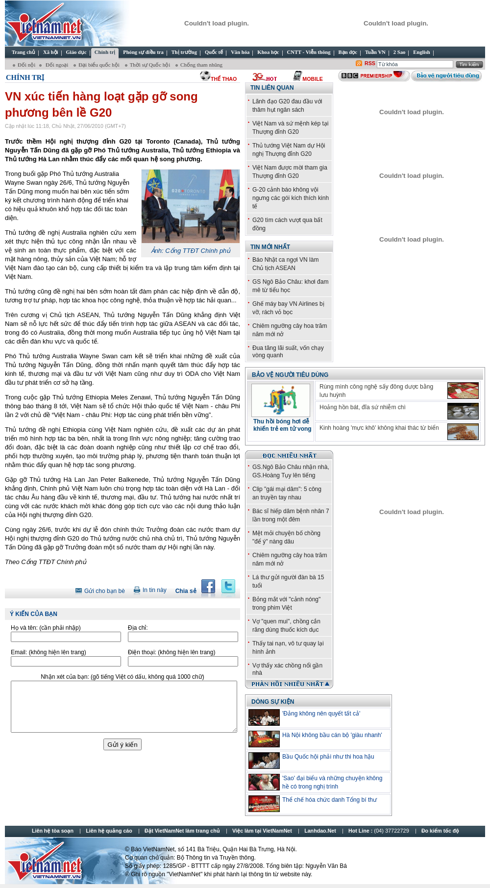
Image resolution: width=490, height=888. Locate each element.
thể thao (224, 79)
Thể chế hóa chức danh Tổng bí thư (329, 799)
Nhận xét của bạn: (122, 676)
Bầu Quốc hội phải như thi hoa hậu (328, 756)
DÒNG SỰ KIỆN (272, 701)
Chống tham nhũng (201, 65)
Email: (48, 652)
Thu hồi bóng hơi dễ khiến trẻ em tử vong (282, 425)
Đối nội (26, 65)
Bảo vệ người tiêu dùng (290, 374)
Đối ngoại (57, 65)
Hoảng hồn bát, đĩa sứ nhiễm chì (362, 407)
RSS (370, 63)
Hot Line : (379, 831)
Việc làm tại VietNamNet (262, 831)
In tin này (155, 590)
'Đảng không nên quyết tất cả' (321, 713)
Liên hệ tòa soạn (53, 831)
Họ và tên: (46, 627)
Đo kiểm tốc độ (440, 831)
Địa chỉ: (138, 627)
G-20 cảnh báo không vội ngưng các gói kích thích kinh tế (290, 198)
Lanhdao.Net (320, 831)
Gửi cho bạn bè (104, 591)
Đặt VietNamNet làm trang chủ (182, 831)
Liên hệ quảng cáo (109, 831)
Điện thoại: (171, 652)
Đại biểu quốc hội (99, 65)
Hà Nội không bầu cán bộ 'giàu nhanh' (332, 735)
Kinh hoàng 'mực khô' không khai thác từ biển (379, 427)
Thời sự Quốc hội (151, 65)
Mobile (312, 79)
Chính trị (25, 77)
